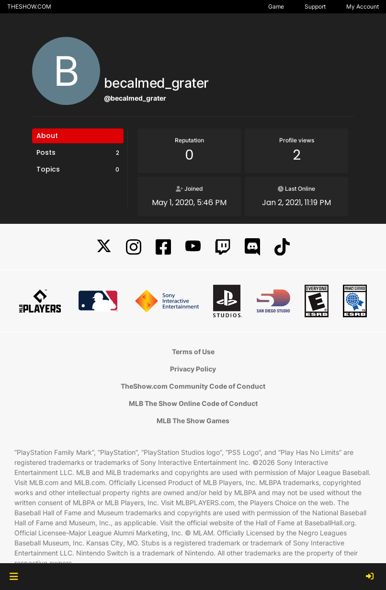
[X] (104, 247)
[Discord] (252, 247)
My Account (362, 6)
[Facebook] (163, 247)
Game (276, 6)
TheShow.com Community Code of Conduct (193, 386)
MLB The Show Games (193, 420)
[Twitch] (222, 247)
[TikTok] (282, 247)
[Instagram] (133, 247)
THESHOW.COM (29, 6)
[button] (13, 576)
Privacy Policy (193, 369)
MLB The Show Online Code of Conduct (193, 403)
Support (315, 6)
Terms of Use (193, 351)
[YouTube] (193, 247)
